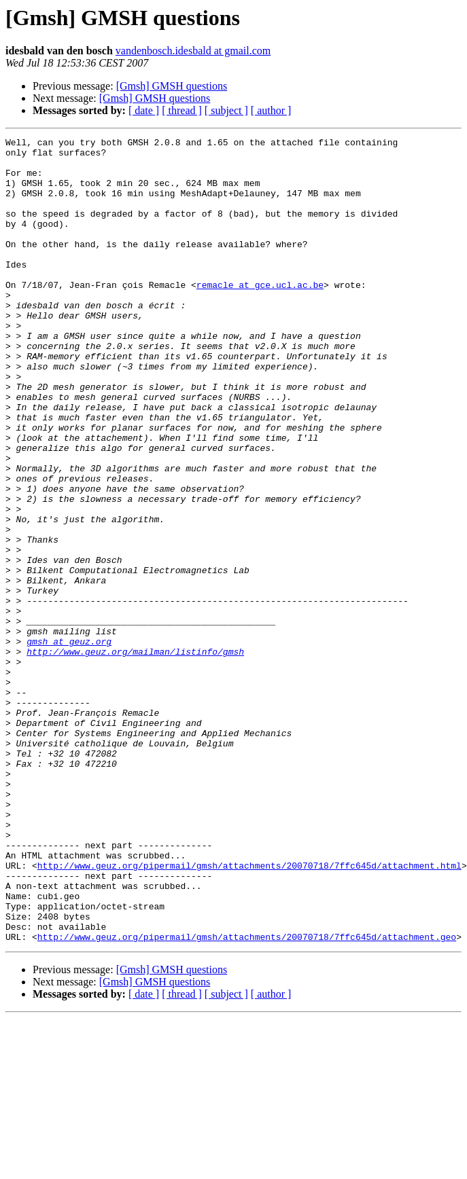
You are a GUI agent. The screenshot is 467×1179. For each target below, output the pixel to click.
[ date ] (143, 110)
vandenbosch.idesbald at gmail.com (193, 50)
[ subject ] (226, 110)
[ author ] (271, 110)
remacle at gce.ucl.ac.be (260, 315)
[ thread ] (182, 110)
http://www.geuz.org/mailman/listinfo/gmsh (135, 755)
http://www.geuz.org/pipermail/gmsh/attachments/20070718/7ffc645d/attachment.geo (246, 1097)
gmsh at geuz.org (69, 743)
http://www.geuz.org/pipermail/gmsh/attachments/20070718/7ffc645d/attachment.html (249, 1012)
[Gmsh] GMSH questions (172, 86)
